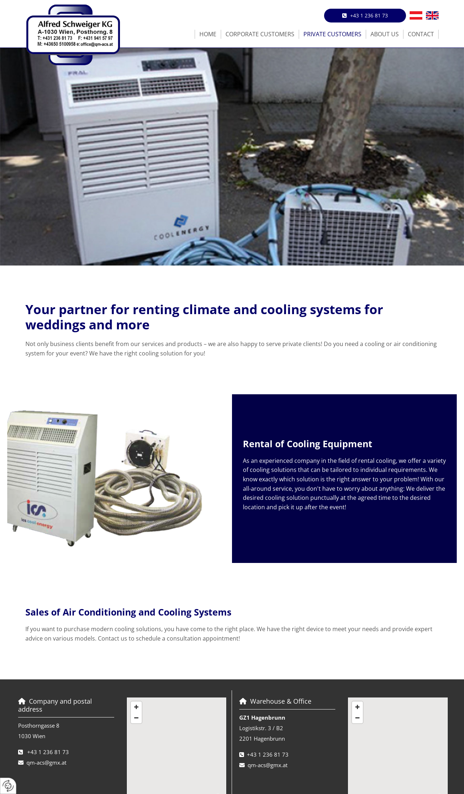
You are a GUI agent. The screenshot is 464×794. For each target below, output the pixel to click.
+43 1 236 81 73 (48, 752)
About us (384, 34)
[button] (365, 15)
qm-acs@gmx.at (46, 762)
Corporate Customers (259, 34)
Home (207, 34)
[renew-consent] (8, 786)
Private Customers (332, 34)
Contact (421, 34)
